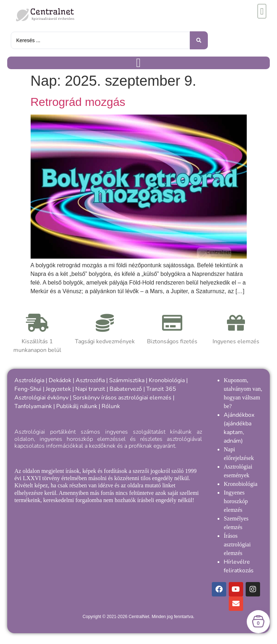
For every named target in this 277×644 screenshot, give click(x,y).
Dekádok (60, 380)
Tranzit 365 (161, 389)
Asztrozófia (90, 380)
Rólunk (111, 406)
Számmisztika (126, 380)
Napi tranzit (90, 389)
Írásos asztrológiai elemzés (237, 544)
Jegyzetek (58, 389)
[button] (262, 11)
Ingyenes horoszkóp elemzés (236, 501)
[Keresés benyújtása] (199, 40)
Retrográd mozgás (78, 101)
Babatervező (126, 389)
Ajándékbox (239, 415)
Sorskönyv (86, 398)
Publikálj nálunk (76, 406)
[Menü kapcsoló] (138, 63)
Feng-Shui (27, 389)
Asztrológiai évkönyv (41, 398)
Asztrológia (29, 380)
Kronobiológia (167, 380)
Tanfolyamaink (33, 406)
